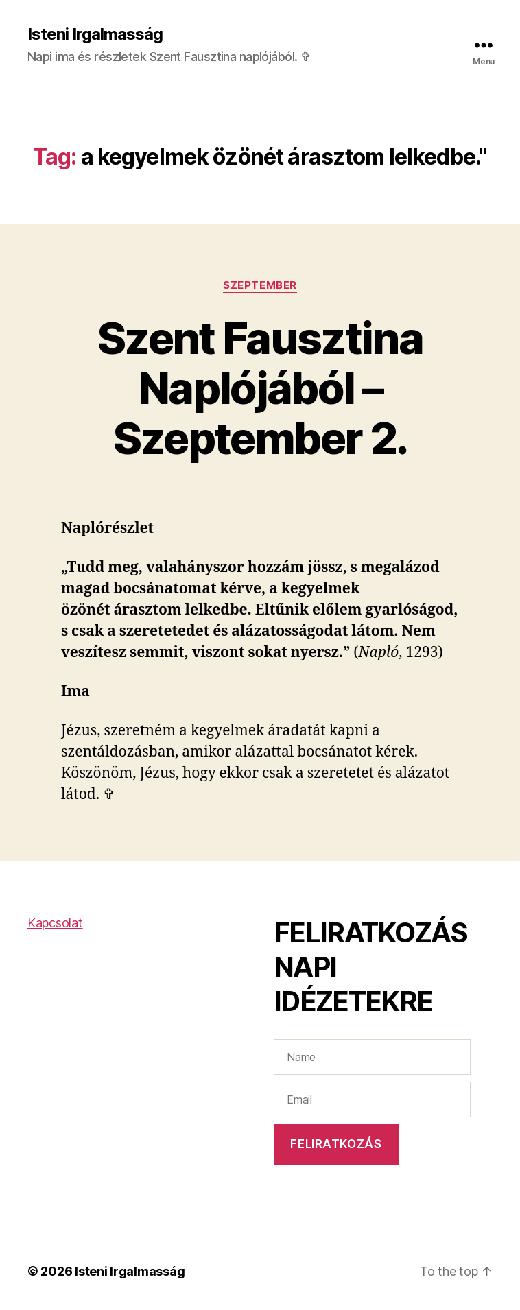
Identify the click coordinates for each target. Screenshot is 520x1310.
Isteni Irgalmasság (95, 34)
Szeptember (260, 285)
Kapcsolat (55, 923)
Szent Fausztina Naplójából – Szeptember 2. (260, 387)
